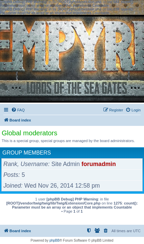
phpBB (54, 240)
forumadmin (98, 164)
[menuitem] (18, 110)
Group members (26, 153)
